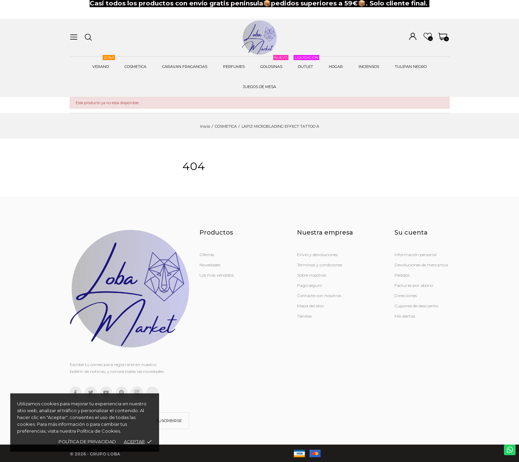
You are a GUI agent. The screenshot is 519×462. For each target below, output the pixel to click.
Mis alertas (404, 316)
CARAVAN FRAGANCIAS (184, 66)
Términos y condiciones (319, 264)
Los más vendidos (216, 275)
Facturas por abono (413, 285)
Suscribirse (169, 420)
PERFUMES (234, 66)
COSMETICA (135, 66)
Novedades (209, 264)
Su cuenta (411, 232)
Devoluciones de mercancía (421, 264)
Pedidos (402, 275)
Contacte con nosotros (319, 295)
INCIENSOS (369, 66)
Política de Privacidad (87, 441)
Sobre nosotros (311, 275)
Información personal (415, 254)
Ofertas (206, 254)
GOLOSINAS (274, 63)
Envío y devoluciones (317, 254)
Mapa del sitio (310, 305)
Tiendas (304, 316)
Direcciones (405, 295)
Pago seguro (309, 285)
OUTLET (306, 63)
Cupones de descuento (416, 305)
